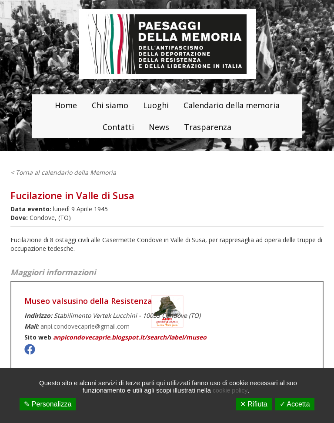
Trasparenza (207, 127)
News (159, 127)
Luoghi (156, 105)
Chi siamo (110, 105)
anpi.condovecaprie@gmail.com (85, 326)
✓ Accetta (295, 404)
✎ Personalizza (47, 404)
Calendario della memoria (232, 105)
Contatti (118, 127)
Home (66, 105)
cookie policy (230, 390)
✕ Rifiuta (253, 404)
